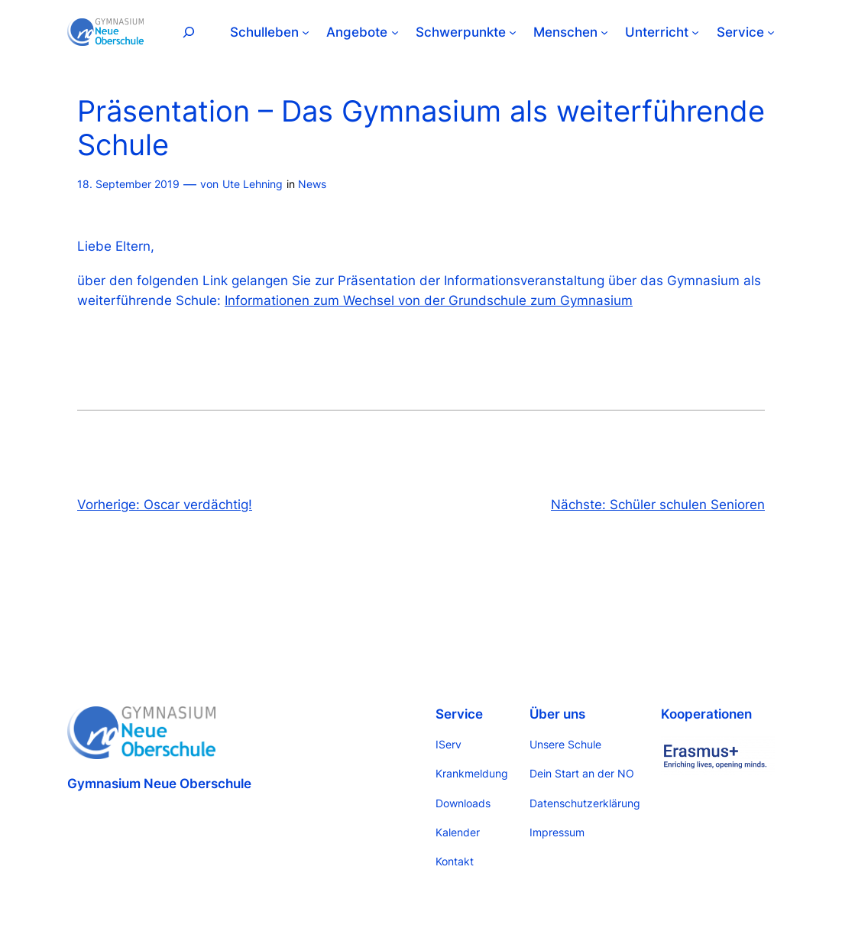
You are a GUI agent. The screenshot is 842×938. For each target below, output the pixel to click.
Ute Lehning (252, 183)
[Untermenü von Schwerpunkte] (513, 32)
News (312, 183)
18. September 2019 (128, 183)
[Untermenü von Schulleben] (305, 32)
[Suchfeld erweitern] (189, 31)
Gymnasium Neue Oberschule (159, 783)
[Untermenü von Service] (771, 32)
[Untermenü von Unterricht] (695, 32)
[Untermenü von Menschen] (604, 32)
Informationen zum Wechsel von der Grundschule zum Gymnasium (429, 300)
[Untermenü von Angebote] (395, 32)
